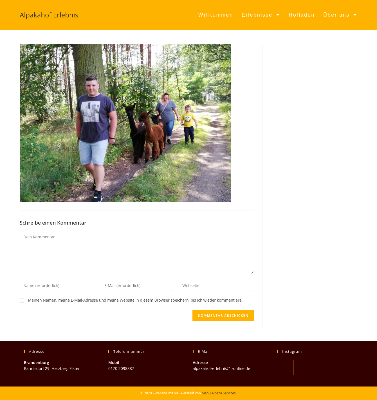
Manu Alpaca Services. (219, 393)
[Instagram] (285, 367)
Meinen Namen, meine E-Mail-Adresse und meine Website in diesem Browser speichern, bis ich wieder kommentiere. (135, 300)
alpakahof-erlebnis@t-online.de (221, 368)
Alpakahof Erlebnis (49, 14)
